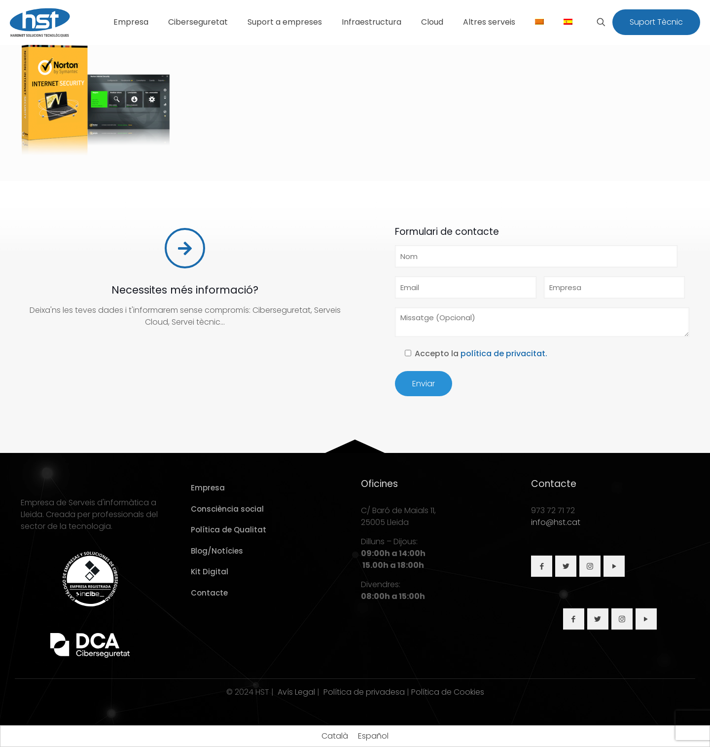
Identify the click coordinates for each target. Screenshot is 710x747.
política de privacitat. (504, 353)
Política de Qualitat (228, 529)
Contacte (209, 593)
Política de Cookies (447, 692)
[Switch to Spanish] (568, 22)
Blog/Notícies (217, 551)
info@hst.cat (555, 522)
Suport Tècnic (656, 22)
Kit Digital (209, 571)
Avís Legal (296, 692)
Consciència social (227, 509)
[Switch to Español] (373, 736)
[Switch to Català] (335, 736)
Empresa (208, 488)
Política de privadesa (364, 692)
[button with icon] (541, 566)
